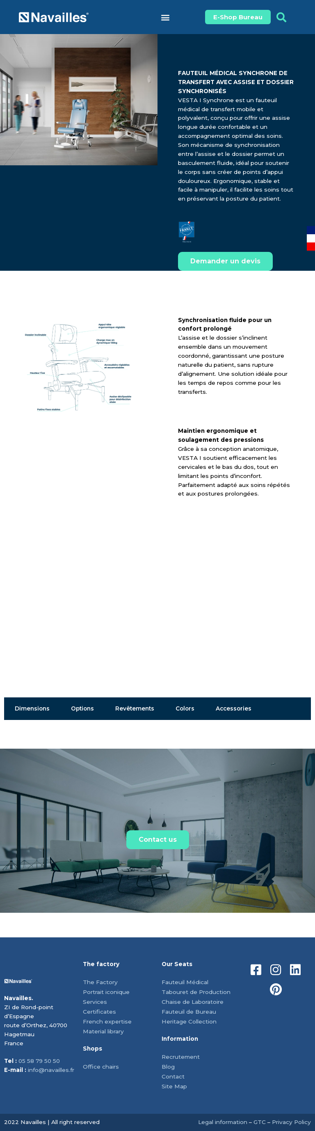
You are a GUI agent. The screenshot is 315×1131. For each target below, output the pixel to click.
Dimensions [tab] (32, 708)
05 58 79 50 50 (39, 1061)
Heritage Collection (189, 1021)
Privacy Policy (291, 1122)
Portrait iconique (106, 992)
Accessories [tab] (233, 708)
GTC (259, 1122)
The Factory (100, 982)
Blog (168, 1066)
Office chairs (101, 1066)
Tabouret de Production (196, 992)
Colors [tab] (185, 708)
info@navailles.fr (51, 1070)
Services (95, 1001)
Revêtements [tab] (134, 708)
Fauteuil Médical (185, 982)
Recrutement (181, 1056)
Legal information (222, 1122)
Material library (103, 1031)
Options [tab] (82, 708)
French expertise (107, 1021)
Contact (173, 1076)
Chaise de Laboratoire (193, 1001)
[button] (165, 17)
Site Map (174, 1086)
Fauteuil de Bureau (189, 1011)
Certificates (99, 1011)
